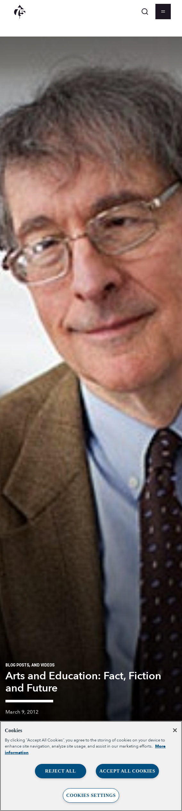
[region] (91, 766)
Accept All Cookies (127, 771)
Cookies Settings (91, 795)
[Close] (175, 730)
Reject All (60, 771)
